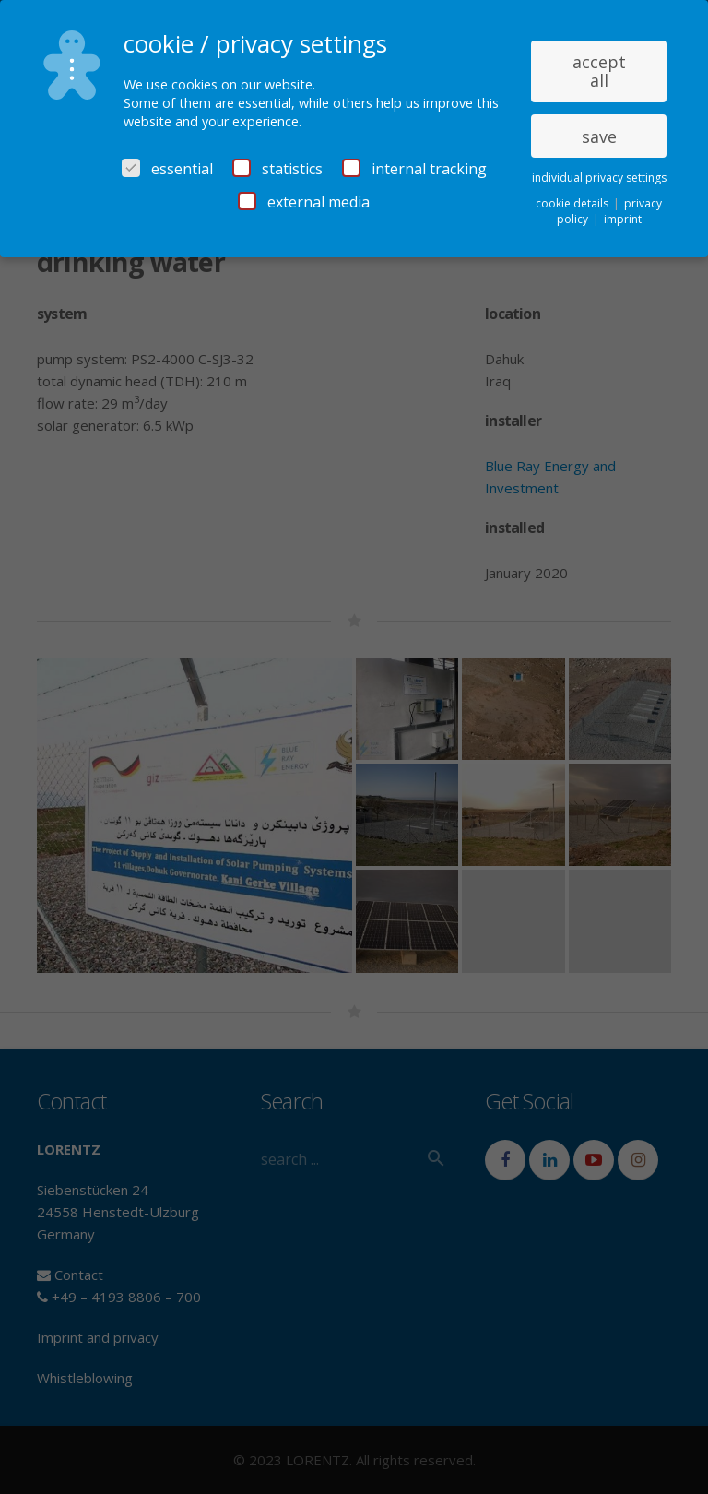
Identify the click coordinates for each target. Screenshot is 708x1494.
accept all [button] (599, 71)
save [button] (599, 136)
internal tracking (414, 169)
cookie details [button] (573, 203)
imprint (623, 219)
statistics (277, 169)
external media (304, 202)
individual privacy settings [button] (599, 177)
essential (167, 169)
